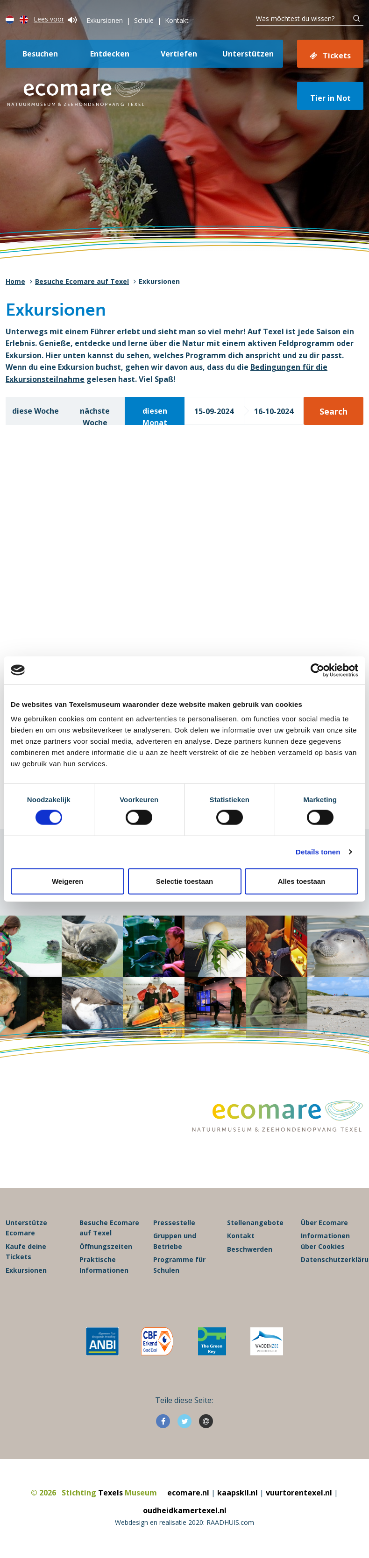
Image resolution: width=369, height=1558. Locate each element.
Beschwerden (249, 1249)
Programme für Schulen (179, 1264)
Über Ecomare (324, 1222)
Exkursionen (104, 20)
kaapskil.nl (237, 1493)
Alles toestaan (302, 881)
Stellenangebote (255, 1222)
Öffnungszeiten (105, 1246)
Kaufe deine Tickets (26, 1251)
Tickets (337, 55)
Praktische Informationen (103, 1264)
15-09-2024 (214, 411)
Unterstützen (248, 54)
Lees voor (55, 18)
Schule (144, 20)
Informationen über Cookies (325, 1240)
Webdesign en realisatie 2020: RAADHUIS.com (184, 1522)
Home (15, 281)
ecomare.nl (188, 1493)
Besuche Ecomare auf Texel (82, 281)
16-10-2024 (273, 411)
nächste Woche (95, 415)
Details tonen (318, 852)
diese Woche (35, 411)
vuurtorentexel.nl (299, 1493)
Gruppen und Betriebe (174, 1240)
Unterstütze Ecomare (26, 1227)
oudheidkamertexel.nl (185, 1510)
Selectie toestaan (184, 881)
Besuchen (40, 54)
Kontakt (177, 20)
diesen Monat (154, 415)
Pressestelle (174, 1222)
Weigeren (67, 881)
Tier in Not (330, 98)
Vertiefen (179, 54)
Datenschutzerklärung (332, 1259)
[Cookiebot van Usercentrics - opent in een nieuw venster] (317, 670)
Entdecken (109, 54)
